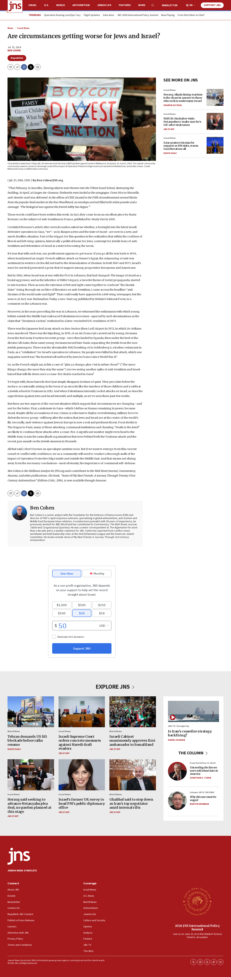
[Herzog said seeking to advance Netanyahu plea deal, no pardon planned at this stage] (31, 774)
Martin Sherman (199, 804)
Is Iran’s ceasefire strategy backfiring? (190, 733)
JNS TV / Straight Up (178, 726)
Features (125, 5)
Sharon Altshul (172, 105)
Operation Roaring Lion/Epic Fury (62, 15)
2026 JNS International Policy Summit (197, 927)
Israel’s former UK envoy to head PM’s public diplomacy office (82, 803)
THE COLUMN (193, 753)
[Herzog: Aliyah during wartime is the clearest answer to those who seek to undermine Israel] (215, 97)
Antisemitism (81, 5)
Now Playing (168, 15)
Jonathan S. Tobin (200, 777)
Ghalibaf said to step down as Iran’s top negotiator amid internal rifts (131, 803)
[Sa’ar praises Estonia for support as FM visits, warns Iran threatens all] (215, 145)
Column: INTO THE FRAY (202, 792)
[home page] (15, 6)
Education (108, 15)
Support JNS (212, 5)
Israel (33, 5)
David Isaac (170, 153)
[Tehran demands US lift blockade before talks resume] (31, 711)
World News (14, 731)
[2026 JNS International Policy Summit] (197, 901)
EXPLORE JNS (115, 686)
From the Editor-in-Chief (191, 15)
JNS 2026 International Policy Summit (137, 15)
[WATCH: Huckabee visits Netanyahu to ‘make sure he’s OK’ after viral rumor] (215, 121)
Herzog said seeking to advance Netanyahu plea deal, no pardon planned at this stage (29, 805)
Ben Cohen (14, 50)
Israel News (23, 28)
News (10, 28)
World (60, 5)
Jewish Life (104, 5)
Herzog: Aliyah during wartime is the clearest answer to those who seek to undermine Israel (183, 98)
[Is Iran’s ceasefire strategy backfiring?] (193, 711)
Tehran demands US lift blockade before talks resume (27, 740)
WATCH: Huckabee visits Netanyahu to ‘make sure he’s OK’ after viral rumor (182, 122)
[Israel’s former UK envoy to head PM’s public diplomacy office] (82, 774)
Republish (17, 58)
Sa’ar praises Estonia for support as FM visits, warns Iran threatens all (180, 146)
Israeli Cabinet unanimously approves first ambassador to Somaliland (132, 740)
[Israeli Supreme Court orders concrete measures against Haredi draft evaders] (82, 711)
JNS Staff (168, 129)
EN (191, 5)
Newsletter (170, 5)
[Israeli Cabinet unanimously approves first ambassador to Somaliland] (132, 711)
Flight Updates (92, 15)
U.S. (46, 5)
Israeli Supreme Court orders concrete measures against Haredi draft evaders (80, 742)
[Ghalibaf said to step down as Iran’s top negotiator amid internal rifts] (132, 774)
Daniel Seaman (176, 740)
